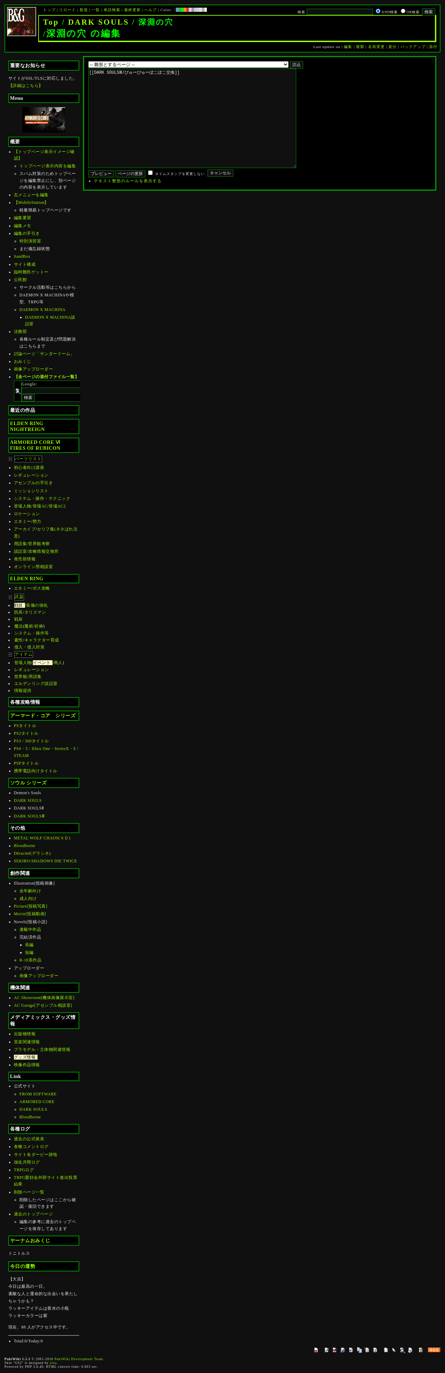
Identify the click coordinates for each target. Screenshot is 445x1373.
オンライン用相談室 (33, 566)
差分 (392, 47)
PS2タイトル (26, 733)
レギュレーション (31, 475)
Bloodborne (24, 845)
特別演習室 (30, 241)
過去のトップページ (33, 1214)
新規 (84, 10)
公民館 (20, 279)
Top (51, 22)
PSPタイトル (26, 763)
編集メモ (22, 225)
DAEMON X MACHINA (42, 309)
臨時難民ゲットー (31, 272)
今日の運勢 (22, 1266)
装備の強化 (37, 605)
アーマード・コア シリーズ (43, 715)
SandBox (22, 256)
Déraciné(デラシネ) (32, 853)
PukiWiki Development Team (79, 1359)
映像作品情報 (27, 1064)
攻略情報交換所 (43, 551)
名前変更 (376, 47)
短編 (29, 952)
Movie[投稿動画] (30, 913)
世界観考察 (39, 543)
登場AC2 (57, 506)
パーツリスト (28, 458)
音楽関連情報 (27, 1041)
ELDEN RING (26, 578)
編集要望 (22, 217)
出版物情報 (25, 1033)
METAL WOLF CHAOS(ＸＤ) (42, 838)
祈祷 (38, 626)
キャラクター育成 (41, 640)
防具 (18, 612)
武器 (19, 596)
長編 (29, 944)
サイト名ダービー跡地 (35, 1154)
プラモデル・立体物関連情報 (42, 1049)
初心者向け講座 (29, 467)
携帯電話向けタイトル (35, 770)
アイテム (24, 654)
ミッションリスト (31, 490)
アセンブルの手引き (33, 482)
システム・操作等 (31, 633)
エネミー (22, 521)
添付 (433, 47)
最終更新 (132, 10)
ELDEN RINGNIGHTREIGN (27, 426)
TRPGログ (24, 1169)
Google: (30, 384)
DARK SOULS (98, 22)
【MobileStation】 (31, 202)
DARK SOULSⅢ (29, 816)
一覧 (95, 10)
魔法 (18, 626)
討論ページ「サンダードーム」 (44, 353)
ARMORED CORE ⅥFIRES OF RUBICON (35, 445)
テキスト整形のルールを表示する (128, 201)
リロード (67, 10)
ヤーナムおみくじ (30, 1240)
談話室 (20, 551)
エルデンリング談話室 (36, 683)
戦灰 (18, 619)
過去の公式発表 (29, 1138)
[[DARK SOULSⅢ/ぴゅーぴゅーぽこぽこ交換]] (203, 129)
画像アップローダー (33, 369)
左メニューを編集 (31, 194)
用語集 (20, 543)
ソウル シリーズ (28, 782)
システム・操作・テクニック (42, 498)
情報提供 (23, 690)
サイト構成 (25, 264)
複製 (360, 47)
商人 (58, 662)
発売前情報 (25, 559)
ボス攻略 (41, 588)
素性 (18, 640)
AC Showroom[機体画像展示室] (44, 997)
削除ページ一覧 (29, 1192)
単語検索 (112, 10)
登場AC (40, 506)
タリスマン (35, 612)
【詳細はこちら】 (25, 85)
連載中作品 (30, 929)
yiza (53, 1363)
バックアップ (413, 47)
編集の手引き (27, 233)
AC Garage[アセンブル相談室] (43, 1005)
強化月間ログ (27, 1162)
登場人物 (22, 506)
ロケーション (27, 513)
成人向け (28, 898)
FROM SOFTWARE (38, 1094)
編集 (348, 47)
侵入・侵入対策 (29, 647)
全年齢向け (30, 890)
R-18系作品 (30, 960)
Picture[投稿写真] (30, 906)
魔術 (28, 626)
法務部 (20, 331)
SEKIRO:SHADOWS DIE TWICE (45, 861)
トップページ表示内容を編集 (47, 165)
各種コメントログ (31, 1146)
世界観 (20, 676)
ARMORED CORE (37, 1101)
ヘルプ (150, 10)
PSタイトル (25, 725)
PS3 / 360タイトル (31, 741)
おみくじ (22, 361)
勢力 (37, 521)
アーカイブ (25, 529)
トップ (49, 10)
